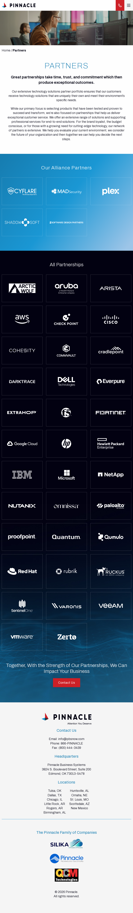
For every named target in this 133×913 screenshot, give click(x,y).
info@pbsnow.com (71, 739)
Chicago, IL (54, 799)
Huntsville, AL (79, 790)
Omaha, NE (79, 795)
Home (6, 50)
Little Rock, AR (54, 804)
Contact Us (66, 682)
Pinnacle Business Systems (66, 765)
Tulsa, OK (54, 790)
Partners (19, 50)
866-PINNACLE (72, 743)
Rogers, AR (54, 808)
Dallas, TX (55, 795)
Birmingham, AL (54, 812)
